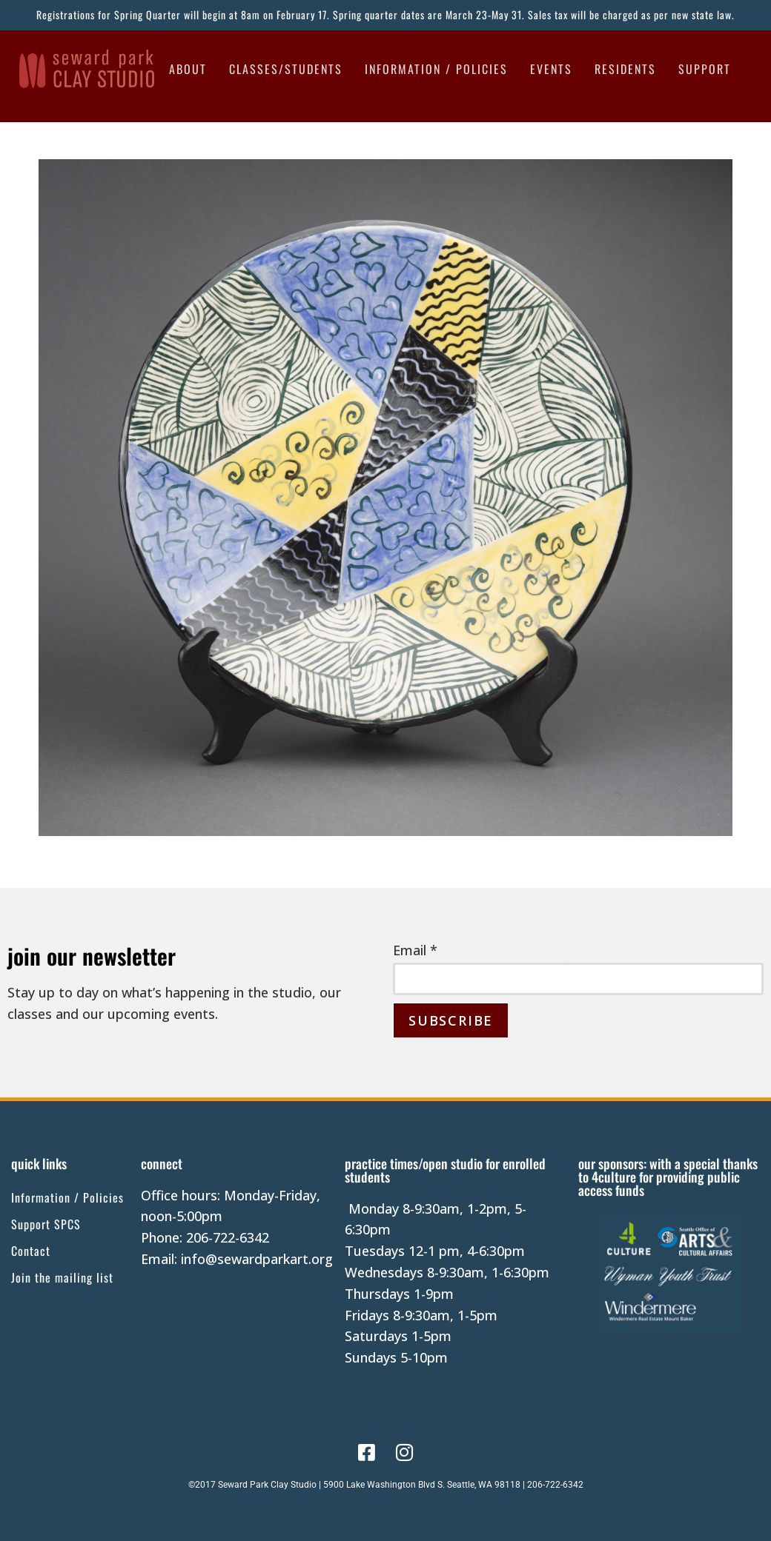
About (188, 69)
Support (704, 69)
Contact (30, 1251)
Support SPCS (46, 1224)
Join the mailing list (62, 1277)
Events (551, 69)
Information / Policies (436, 69)
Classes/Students (286, 69)
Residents (625, 69)
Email (415, 950)
